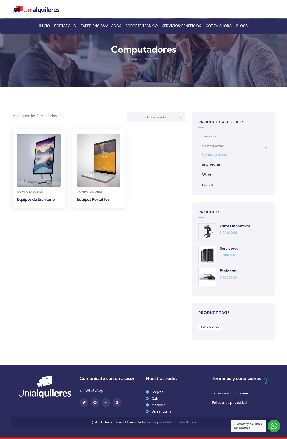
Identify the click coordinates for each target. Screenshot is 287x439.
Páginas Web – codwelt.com (174, 422)
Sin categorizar (210, 146)
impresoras (211, 164)
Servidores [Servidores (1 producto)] (210, 326)
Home (133, 59)
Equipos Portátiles (93, 199)
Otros (206, 174)
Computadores (30, 191)
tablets (207, 184)
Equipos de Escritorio (36, 199)
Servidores (207, 136)
